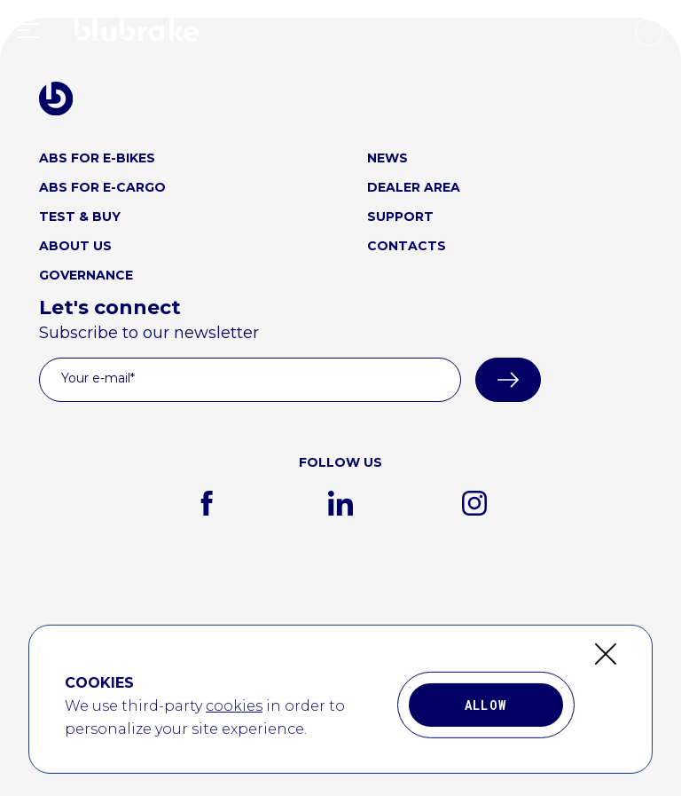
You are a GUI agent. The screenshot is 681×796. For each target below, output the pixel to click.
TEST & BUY (80, 217)
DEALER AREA (413, 187)
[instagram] (474, 503)
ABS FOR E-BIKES (97, 158)
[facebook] (206, 503)
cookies (234, 732)
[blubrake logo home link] (56, 98)
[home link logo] (136, 33)
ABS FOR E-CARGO (102, 187)
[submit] (508, 380)
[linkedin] (340, 503)
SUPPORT (400, 217)
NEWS (387, 158)
